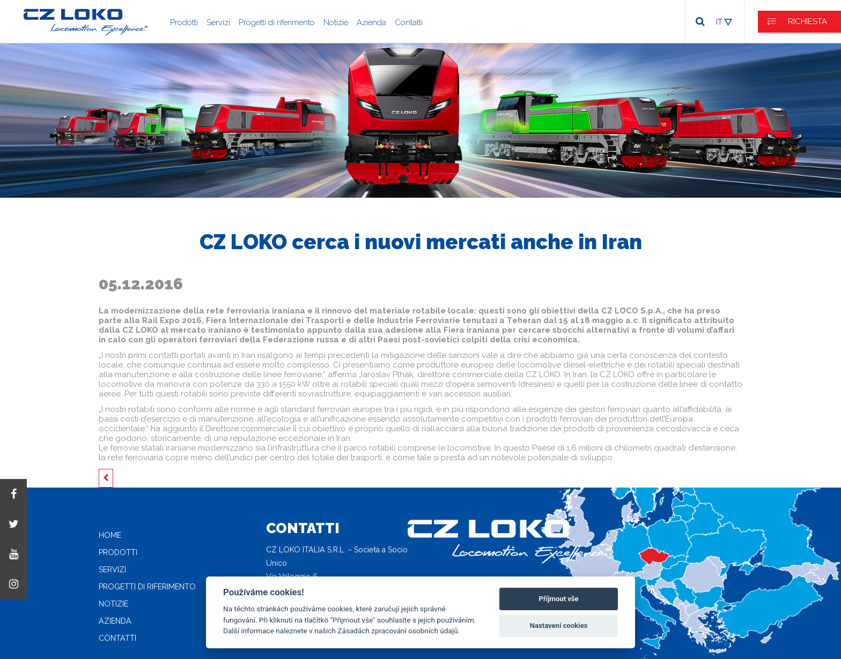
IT (719, 22)
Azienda (371, 22)
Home (110, 535)
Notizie (335, 22)
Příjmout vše (559, 599)
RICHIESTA (807, 21)
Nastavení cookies (559, 625)
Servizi (218, 22)
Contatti (409, 22)
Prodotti (184, 22)
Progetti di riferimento (277, 22)
